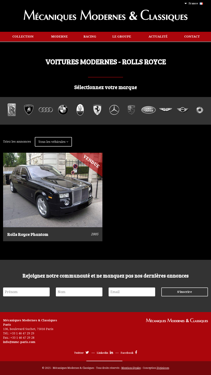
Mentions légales (131, 368)
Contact (192, 36)
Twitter (81, 352)
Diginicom (163, 368)
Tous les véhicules (53, 142)
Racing (89, 36)
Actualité (158, 36)
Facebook (129, 352)
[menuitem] (196, 3)
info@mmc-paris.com (19, 342)
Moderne (59, 36)
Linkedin (105, 352)
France (196, 3)
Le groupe (121, 36)
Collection (23, 36)
